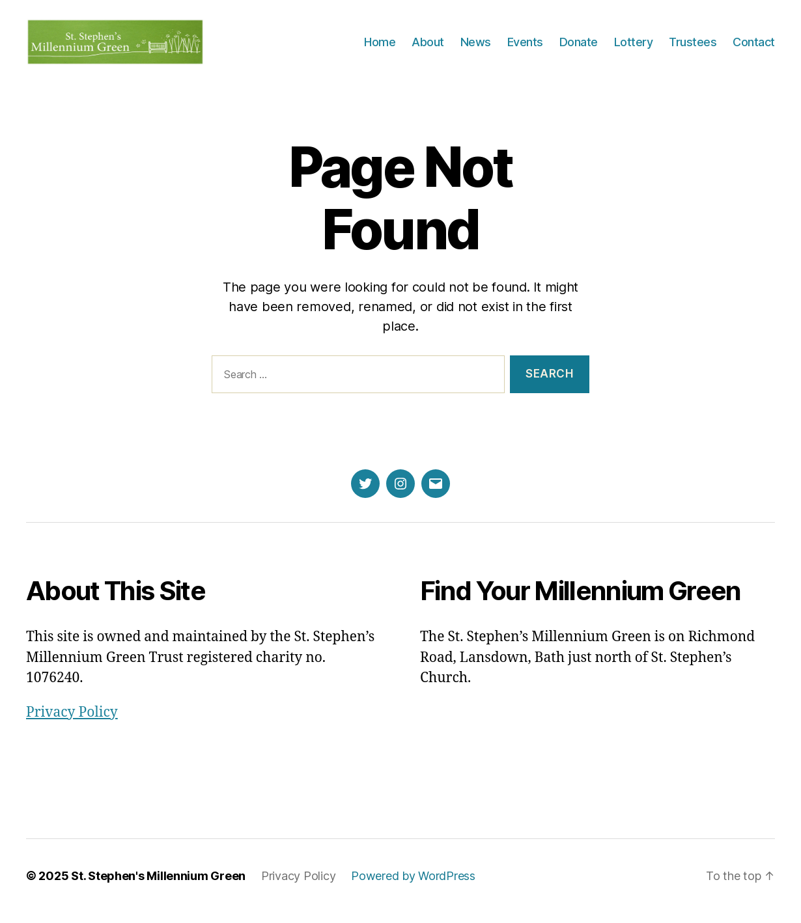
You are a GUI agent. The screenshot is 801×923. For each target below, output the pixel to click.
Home (379, 47)
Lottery (633, 47)
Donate (578, 47)
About (428, 47)
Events (525, 47)
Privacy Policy (72, 723)
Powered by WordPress (413, 886)
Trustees (692, 47)
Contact (754, 47)
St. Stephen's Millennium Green (158, 886)
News (475, 47)
